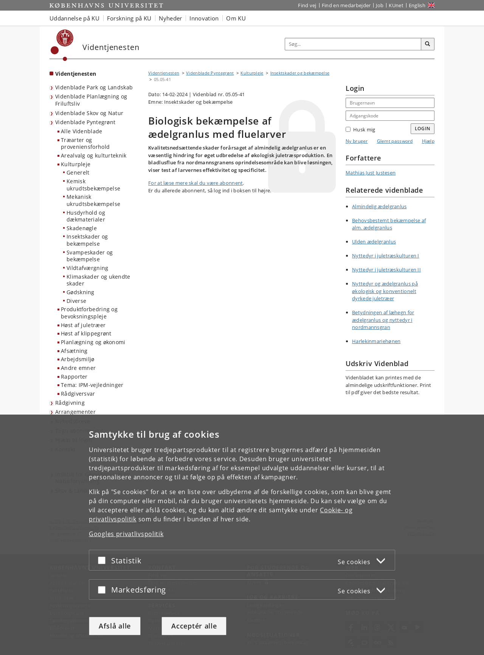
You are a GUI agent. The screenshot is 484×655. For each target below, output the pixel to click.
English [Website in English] (417, 5)
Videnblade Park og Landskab (94, 87)
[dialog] (242, 535)
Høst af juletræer (83, 325)
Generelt (78, 172)
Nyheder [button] (170, 18)
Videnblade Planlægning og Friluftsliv (91, 100)
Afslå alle (115, 625)
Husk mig (360, 129)
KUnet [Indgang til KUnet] (396, 5)
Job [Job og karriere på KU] (379, 5)
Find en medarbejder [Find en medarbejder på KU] (346, 5)
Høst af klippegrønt (86, 333)
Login (423, 128)
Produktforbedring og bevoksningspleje (89, 313)
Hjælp (428, 141)
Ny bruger (357, 141)
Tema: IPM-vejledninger (92, 384)
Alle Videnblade (81, 131)
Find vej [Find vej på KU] (307, 5)
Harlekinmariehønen (376, 341)
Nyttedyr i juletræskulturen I (385, 255)
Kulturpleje (75, 164)
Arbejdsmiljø (78, 359)
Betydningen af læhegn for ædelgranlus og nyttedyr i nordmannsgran (383, 320)
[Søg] (427, 44)
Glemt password (395, 141)
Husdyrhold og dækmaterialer (86, 216)
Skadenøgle (82, 228)
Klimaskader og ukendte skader (98, 280)
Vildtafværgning (88, 267)
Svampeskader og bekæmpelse (90, 256)
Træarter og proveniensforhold (85, 143)
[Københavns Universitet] (62, 45)
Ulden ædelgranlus (374, 241)
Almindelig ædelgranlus (379, 206)
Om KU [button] (236, 18)
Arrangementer (75, 411)
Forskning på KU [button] (129, 18)
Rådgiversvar (78, 393)
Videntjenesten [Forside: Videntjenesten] (75, 73)
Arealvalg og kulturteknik (94, 155)
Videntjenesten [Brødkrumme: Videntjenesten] (163, 73)
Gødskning (81, 292)
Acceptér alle (194, 625)
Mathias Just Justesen (371, 172)
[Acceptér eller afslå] (103, 560)
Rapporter (74, 376)
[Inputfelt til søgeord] (353, 44)
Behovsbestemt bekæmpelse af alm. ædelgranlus (389, 224)
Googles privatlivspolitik (126, 534)
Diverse (76, 300)
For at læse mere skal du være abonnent (195, 182)
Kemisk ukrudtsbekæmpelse (93, 185)
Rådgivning (70, 402)
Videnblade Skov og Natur (89, 113)
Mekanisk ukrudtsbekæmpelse (93, 200)
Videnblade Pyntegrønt (85, 122)
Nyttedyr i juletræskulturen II (386, 269)
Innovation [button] (204, 18)
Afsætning (74, 350)
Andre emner (78, 367)
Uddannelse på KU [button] (74, 18)
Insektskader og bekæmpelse (87, 240)
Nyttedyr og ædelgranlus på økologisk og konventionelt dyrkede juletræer (385, 291)
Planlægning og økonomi (93, 342)
